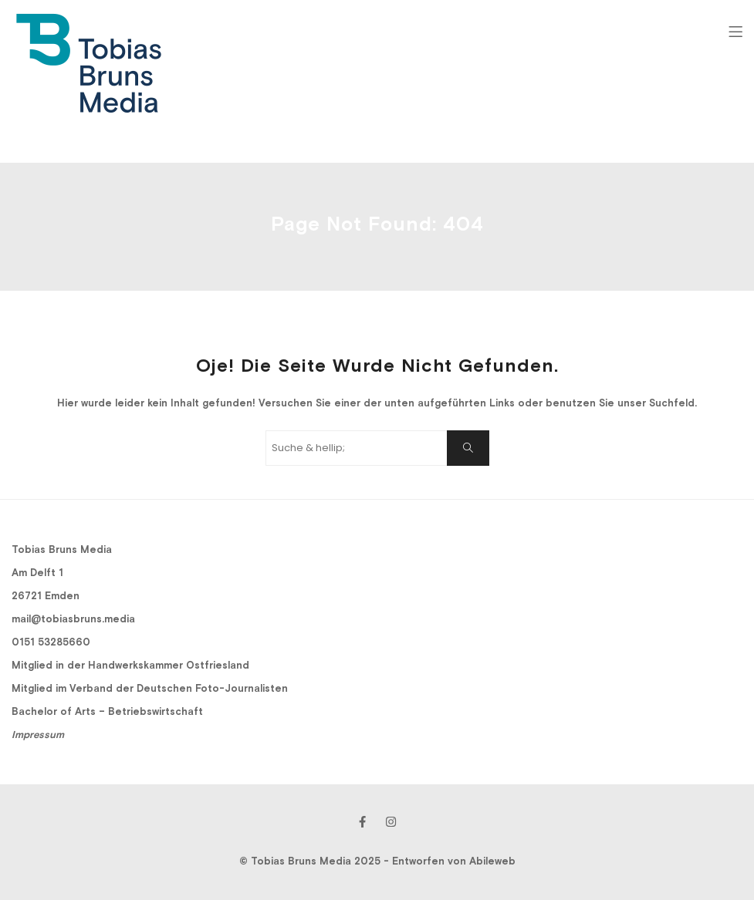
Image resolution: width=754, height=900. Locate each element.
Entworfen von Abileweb (454, 861)
